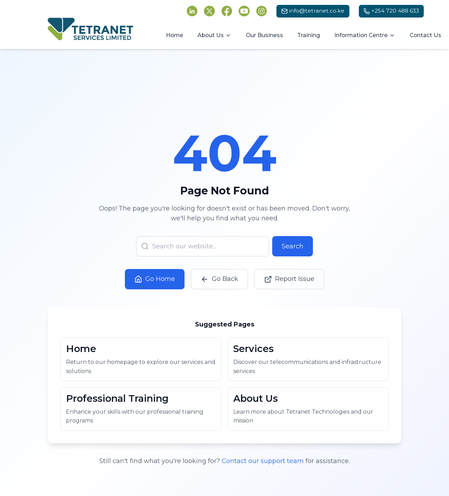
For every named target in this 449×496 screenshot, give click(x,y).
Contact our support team (263, 463)
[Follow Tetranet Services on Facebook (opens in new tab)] (227, 11)
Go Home (154, 277)
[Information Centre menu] (365, 35)
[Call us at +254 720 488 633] (391, 11)
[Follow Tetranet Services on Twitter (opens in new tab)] (209, 11)
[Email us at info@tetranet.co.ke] (312, 11)
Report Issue (289, 277)
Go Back (219, 277)
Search (292, 244)
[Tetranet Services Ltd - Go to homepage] (90, 29)
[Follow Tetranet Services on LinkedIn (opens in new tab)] (192, 11)
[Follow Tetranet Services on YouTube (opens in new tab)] (244, 11)
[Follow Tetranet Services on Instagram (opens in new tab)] (261, 11)
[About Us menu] (215, 35)
